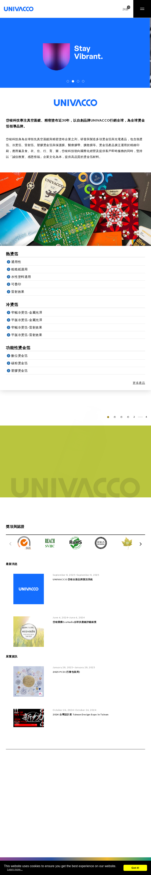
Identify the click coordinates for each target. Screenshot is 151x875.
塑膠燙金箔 (23, 370)
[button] (67, 81)
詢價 (125, 8)
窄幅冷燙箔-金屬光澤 (30, 312)
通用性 (20, 262)
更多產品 (144, 382)
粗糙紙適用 (23, 269)
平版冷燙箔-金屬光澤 (30, 320)
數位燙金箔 (23, 355)
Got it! (135, 867)
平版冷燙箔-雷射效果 (30, 335)
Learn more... (15, 869)
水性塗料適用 (25, 276)
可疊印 (20, 284)
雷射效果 (21, 291)
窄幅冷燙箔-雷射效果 (30, 327)
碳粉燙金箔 (23, 363)
